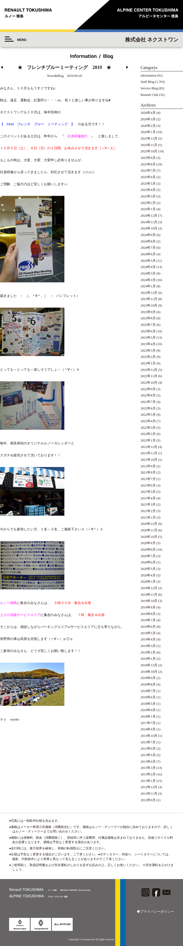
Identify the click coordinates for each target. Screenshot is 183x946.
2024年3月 (148, 273)
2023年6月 (148, 331)
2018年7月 (148, 691)
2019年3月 (148, 646)
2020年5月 (148, 569)
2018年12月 (149, 665)
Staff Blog (147, 82)
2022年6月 (148, 408)
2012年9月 (148, 800)
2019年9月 (148, 607)
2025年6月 (148, 177)
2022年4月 (148, 421)
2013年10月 (149, 736)
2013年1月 (148, 781)
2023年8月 (148, 318)
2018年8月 (148, 684)
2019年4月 (148, 639)
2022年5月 (148, 414)
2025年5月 (148, 183)
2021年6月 (148, 485)
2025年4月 (148, 190)
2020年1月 (148, 581)
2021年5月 (148, 492)
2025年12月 (149, 138)
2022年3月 (148, 428)
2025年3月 (148, 196)
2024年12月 (149, 215)
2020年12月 (149, 524)
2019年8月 (148, 614)
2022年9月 (148, 389)
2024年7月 (148, 248)
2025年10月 (149, 151)
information (148, 75)
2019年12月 (149, 588)
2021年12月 (149, 447)
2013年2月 (148, 774)
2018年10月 (149, 672)
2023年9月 (148, 312)
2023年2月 (148, 357)
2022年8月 (148, 395)
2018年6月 (148, 697)
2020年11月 (149, 530)
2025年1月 (148, 209)
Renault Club (149, 95)
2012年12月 (149, 787)
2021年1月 (148, 517)
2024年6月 (148, 254)
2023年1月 (148, 363)
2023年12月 (149, 293)
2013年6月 (148, 748)
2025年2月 (148, 203)
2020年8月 (148, 549)
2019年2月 (148, 652)
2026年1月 (148, 132)
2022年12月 (149, 370)
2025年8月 (148, 164)
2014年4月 (148, 729)
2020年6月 (148, 562)
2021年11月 (149, 453)
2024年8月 (148, 241)
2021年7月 (148, 479)
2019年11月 (149, 594)
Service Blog (149, 88)
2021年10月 (149, 460)
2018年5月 (148, 704)
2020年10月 (149, 537)
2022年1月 (148, 440)
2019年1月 (148, 659)
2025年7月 (148, 170)
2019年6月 (148, 626)
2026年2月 (148, 126)
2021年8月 (148, 472)
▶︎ (127, 67)
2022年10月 (149, 382)
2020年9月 (148, 543)
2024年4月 (148, 267)
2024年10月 (149, 228)
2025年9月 (148, 158)
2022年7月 (148, 402)
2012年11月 (149, 793)
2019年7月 (148, 620)
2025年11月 (149, 145)
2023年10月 (149, 305)
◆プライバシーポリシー (155, 911)
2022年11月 (149, 376)
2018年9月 (148, 678)
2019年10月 (149, 601)
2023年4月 (148, 344)
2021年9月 (148, 466)
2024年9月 (148, 235)
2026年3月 (148, 119)
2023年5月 (148, 337)
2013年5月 (148, 755)
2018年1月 (148, 716)
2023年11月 (149, 299)
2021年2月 (148, 511)
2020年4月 (148, 575)
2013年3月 (148, 768)
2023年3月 (148, 350)
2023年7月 (148, 325)
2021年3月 (148, 504)
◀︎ (1, 67)
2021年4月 (148, 498)
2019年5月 (148, 633)
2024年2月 (148, 280)
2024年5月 (148, 261)
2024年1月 (148, 286)
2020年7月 (148, 556)
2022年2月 (148, 434)
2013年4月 (148, 761)
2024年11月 (149, 222)
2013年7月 (148, 742)
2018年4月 (148, 710)
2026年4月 (148, 113)
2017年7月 (148, 723)
